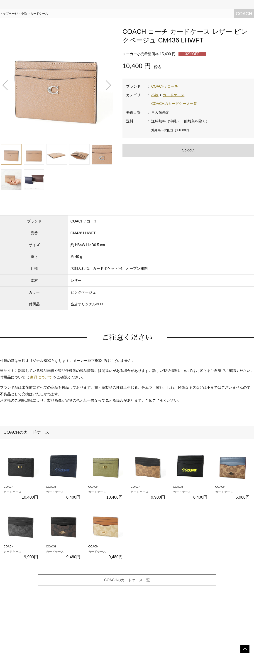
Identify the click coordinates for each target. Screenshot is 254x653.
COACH (244, 13)
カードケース (39, 13)
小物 (24, 13)
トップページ (9, 13)
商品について (41, 377)
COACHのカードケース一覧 (174, 104)
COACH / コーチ (164, 86)
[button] (5, 85)
